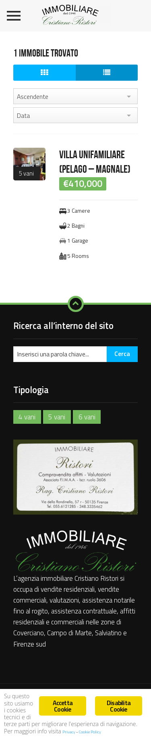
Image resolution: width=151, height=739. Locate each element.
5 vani (26, 173)
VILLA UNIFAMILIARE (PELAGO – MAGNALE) (94, 162)
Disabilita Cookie (118, 706)
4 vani (27, 417)
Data (23, 115)
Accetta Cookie (62, 706)
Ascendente (32, 96)
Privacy (69, 732)
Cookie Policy (90, 732)
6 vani (87, 417)
